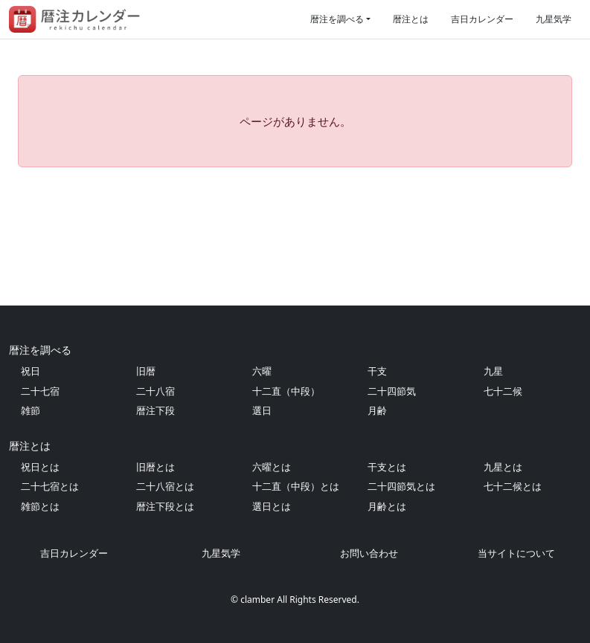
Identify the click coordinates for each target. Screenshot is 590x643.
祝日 (30, 371)
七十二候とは (513, 486)
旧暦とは (155, 467)
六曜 (262, 371)
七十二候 (503, 391)
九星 (493, 371)
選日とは (271, 506)
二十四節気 (392, 391)
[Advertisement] (295, 236)
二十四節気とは (401, 486)
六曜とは (271, 467)
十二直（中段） (286, 391)
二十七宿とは (50, 486)
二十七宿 (40, 391)
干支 (377, 371)
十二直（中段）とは (295, 486)
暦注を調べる (337, 19)
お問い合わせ (369, 553)
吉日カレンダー (482, 19)
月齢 (377, 410)
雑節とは (40, 506)
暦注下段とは (165, 506)
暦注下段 (155, 410)
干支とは (387, 467)
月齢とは (387, 506)
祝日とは (40, 467)
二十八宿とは (165, 486)
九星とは (503, 467)
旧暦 (145, 371)
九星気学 (553, 19)
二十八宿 (155, 391)
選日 (262, 410)
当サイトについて (516, 553)
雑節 (30, 410)
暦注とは (411, 19)
